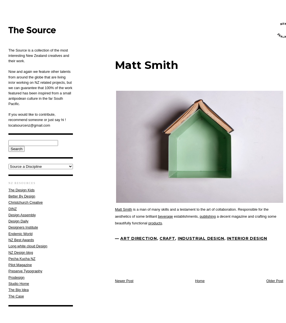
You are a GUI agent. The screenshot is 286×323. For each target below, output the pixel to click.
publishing (208, 216)
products (155, 223)
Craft (167, 238)
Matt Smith (146, 65)
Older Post (274, 281)
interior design (247, 238)
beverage (165, 216)
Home (200, 281)
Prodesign (16, 277)
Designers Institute (23, 227)
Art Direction (138, 238)
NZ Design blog (20, 252)
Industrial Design (201, 238)
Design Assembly (22, 215)
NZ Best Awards (21, 240)
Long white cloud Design (27, 246)
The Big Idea (18, 290)
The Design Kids (21, 190)
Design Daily (18, 221)
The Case (16, 296)
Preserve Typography (25, 271)
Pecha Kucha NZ (21, 259)
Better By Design (21, 196)
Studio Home (18, 284)
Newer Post (124, 281)
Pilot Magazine (20, 265)
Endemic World (20, 234)
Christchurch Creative (25, 202)
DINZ (12, 209)
